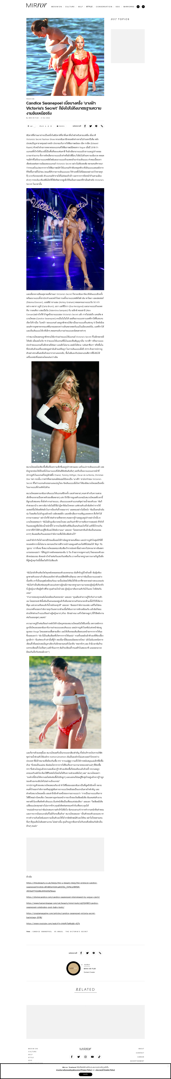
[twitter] (90, 126)
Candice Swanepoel (42, 931)
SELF (30, 1054)
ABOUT (141, 1048)
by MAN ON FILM (32, 118)
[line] (96, 126)
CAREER (140, 1057)
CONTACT (140, 1053)
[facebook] (85, 126)
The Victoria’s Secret (77, 931)
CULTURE (32, 1051)
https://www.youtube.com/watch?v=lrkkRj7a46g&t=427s (53, 923)
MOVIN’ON (33, 1048)
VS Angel (58, 931)
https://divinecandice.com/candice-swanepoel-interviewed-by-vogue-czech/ (63, 897)
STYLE (31, 1057)
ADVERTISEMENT (137, 1061)
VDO (30, 1060)
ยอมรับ (85, 1074)
